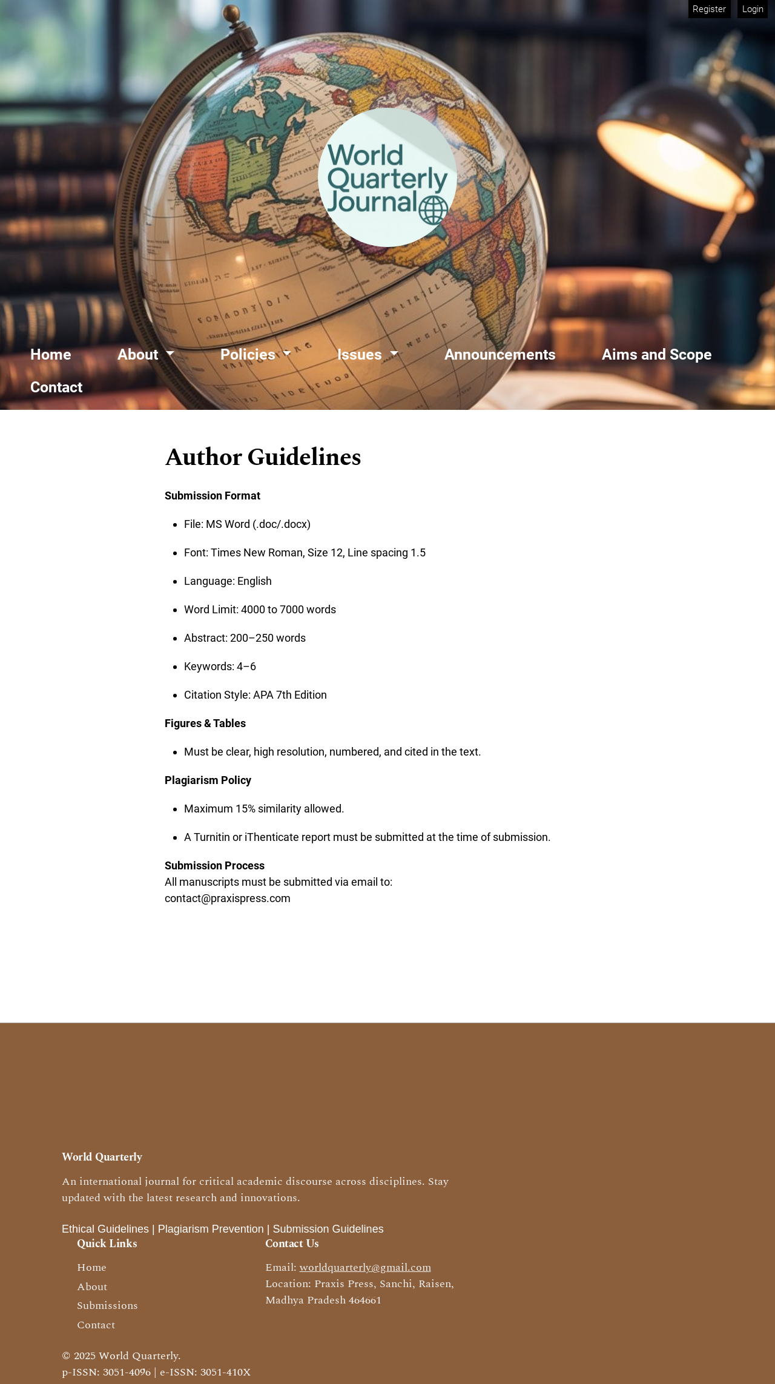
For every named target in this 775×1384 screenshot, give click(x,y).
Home (50, 354)
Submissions (107, 1305)
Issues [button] (361, 354)
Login (752, 9)
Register (709, 9)
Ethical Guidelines (105, 1229)
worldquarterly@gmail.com (365, 1267)
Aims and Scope (657, 354)
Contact (56, 387)
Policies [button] (249, 354)
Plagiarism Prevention (211, 1229)
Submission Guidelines (328, 1229)
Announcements (500, 354)
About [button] (139, 354)
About (92, 1287)
